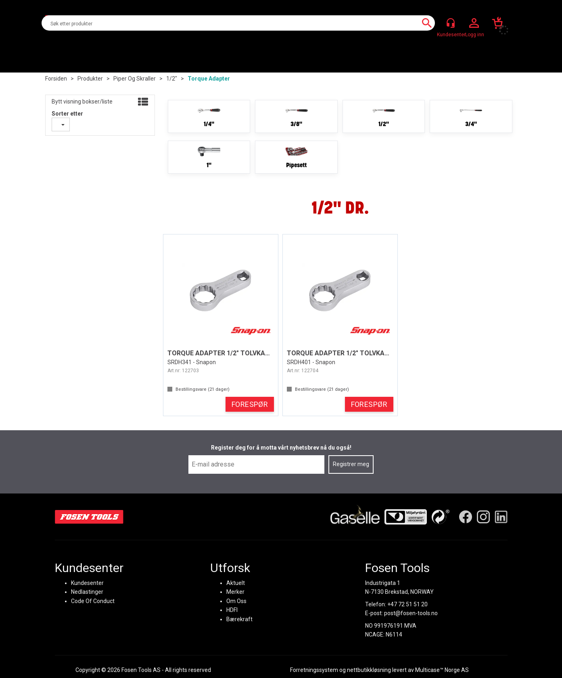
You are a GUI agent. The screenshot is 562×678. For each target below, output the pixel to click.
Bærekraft (239, 619)
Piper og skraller (134, 78)
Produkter (90, 78)
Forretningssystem (314, 670)
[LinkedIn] (501, 516)
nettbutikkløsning (369, 670)
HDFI (231, 610)
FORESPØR (250, 404)
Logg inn (474, 23)
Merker (235, 592)
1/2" (171, 78)
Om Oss (236, 600)
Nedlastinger (87, 592)
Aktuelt (235, 582)
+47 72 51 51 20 (407, 604)
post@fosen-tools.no (411, 613)
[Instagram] (483, 516)
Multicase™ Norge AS (442, 670)
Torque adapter (209, 78)
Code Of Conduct (93, 600)
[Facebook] (465, 516)
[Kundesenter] (450, 23)
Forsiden (56, 78)
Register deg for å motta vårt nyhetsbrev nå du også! (281, 447)
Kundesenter (87, 582)
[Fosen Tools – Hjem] (89, 516)
